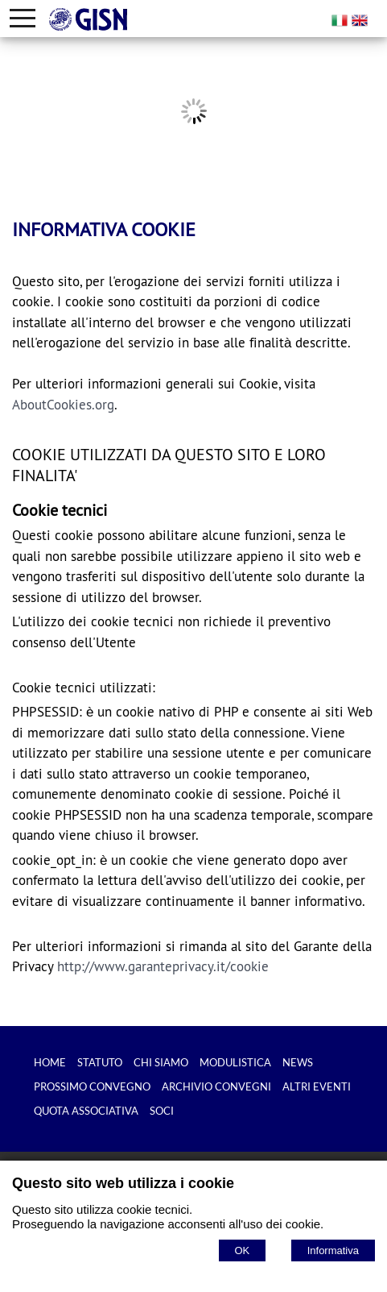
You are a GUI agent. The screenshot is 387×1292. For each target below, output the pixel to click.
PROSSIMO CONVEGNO (92, 1086)
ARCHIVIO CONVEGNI (216, 1086)
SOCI (162, 1110)
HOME (50, 1062)
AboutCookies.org (63, 404)
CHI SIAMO (161, 1062)
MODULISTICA (235, 1062)
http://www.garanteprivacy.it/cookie (163, 966)
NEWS (297, 1062)
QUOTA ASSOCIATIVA (86, 1110)
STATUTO (99, 1062)
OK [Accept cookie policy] (242, 1250)
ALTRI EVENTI (316, 1086)
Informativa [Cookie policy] (333, 1250)
